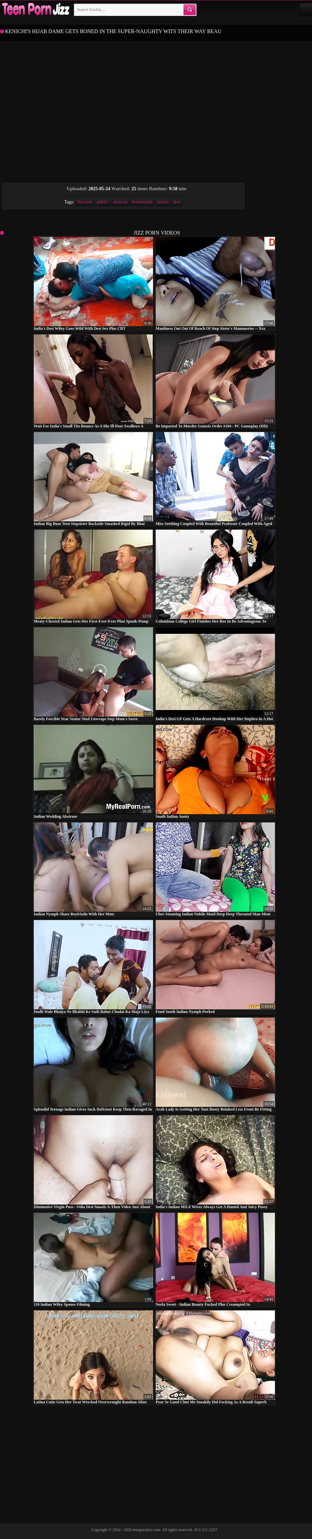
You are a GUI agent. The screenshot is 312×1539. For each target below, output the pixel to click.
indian (163, 201)
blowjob (84, 201)
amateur (120, 201)
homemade (142, 201)
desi (177, 201)
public (102, 201)
